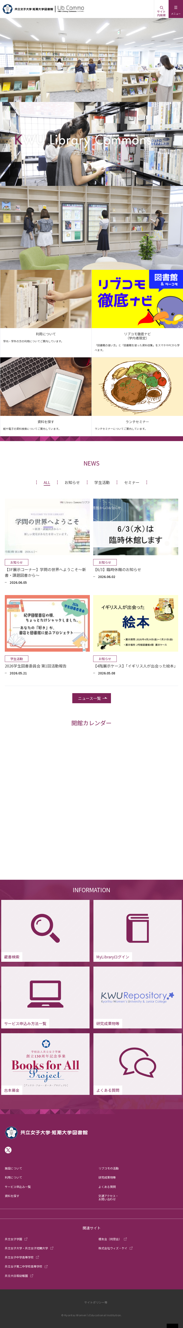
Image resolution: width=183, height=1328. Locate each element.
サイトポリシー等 (95, 1302)
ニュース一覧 (89, 698)
